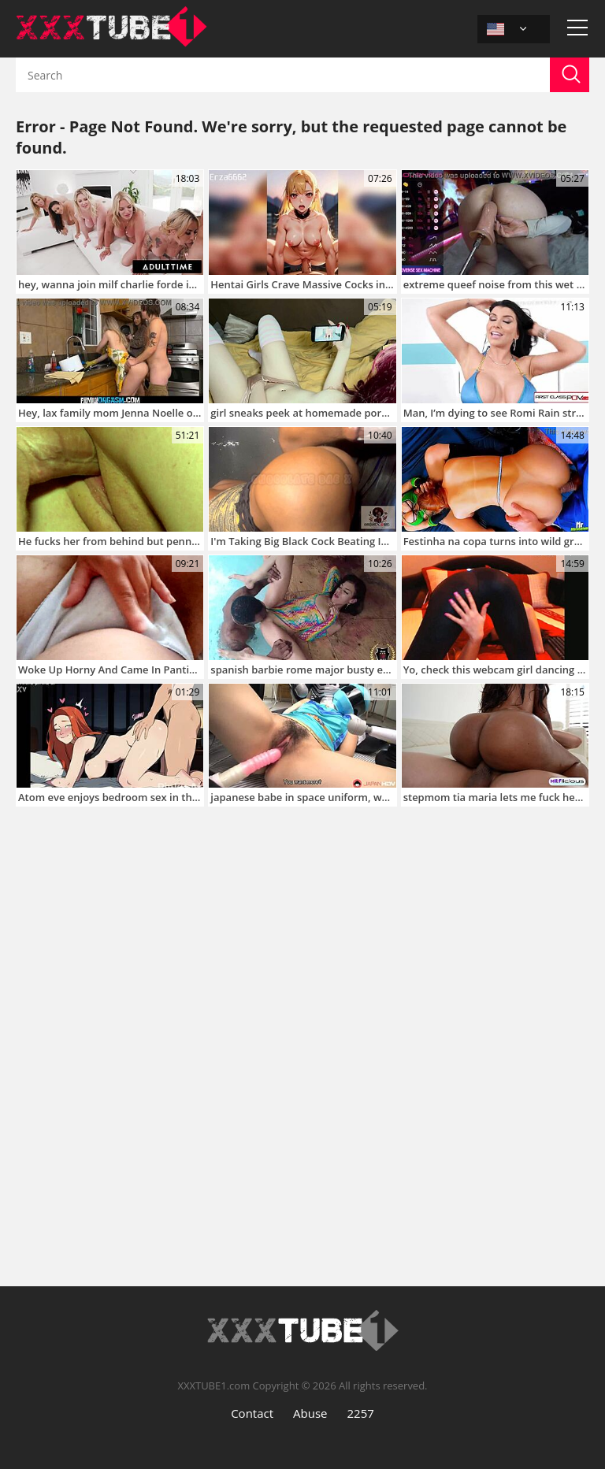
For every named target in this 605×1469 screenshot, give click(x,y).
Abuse (310, 1413)
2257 (360, 1413)
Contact (252, 1413)
